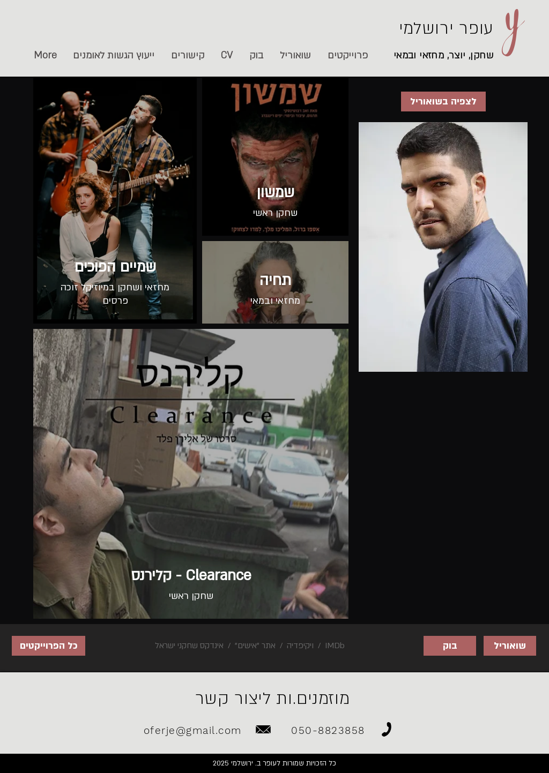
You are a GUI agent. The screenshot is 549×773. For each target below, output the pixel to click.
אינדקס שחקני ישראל (189, 645)
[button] (187, 56)
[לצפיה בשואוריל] (443, 101)
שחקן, (480, 55)
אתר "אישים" (255, 645)
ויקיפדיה (300, 645)
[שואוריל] (510, 646)
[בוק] (450, 646)
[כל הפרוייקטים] (48, 646)
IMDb (334, 645)
